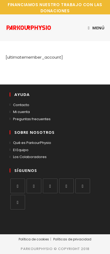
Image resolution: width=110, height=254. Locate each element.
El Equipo (20, 149)
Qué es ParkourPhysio (32, 142)
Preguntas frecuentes (32, 119)
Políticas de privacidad (72, 239)
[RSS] (17, 202)
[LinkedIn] (66, 186)
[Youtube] (82, 186)
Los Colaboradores (30, 156)
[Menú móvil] (96, 27)
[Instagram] (50, 186)
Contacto (21, 104)
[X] (17, 186)
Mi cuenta (21, 111)
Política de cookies (34, 239)
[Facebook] (34, 186)
